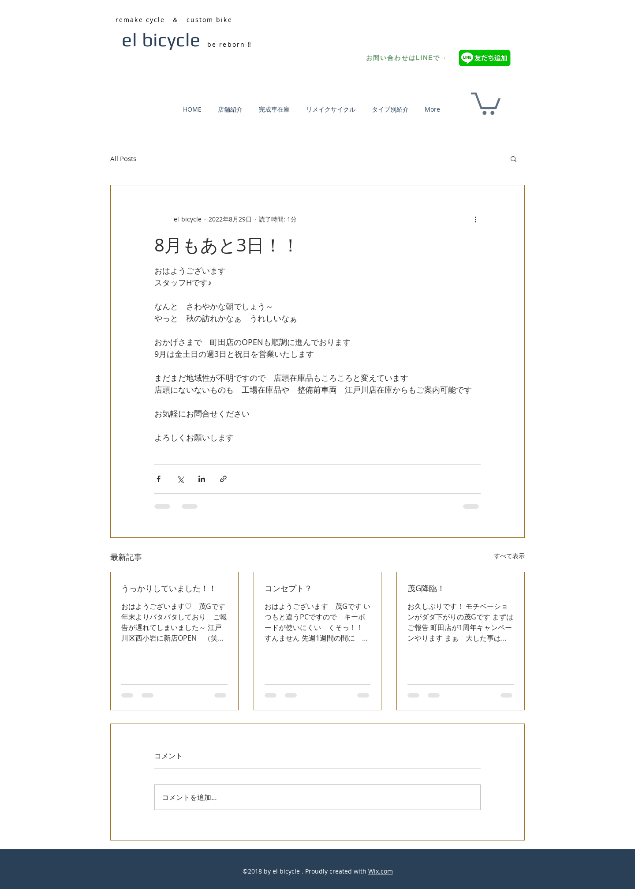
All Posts (123, 158)
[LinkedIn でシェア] (202, 479)
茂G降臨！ (426, 588)
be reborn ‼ (229, 44)
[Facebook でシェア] (158, 479)
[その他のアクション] (475, 219)
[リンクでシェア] (223, 479)
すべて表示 (509, 555)
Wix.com (380, 871)
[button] (486, 102)
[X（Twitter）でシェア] (180, 479)
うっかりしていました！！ (169, 588)
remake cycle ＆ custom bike (174, 19)
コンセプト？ (288, 588)
